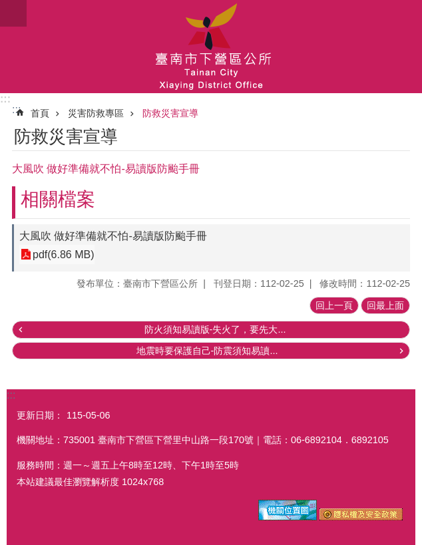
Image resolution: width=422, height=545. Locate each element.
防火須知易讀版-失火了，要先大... (215, 329)
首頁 (40, 113)
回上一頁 (334, 305)
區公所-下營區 (211, 46)
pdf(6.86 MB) (63, 254)
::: (5, 98)
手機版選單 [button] (13, 13)
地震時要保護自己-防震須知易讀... (207, 350)
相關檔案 (58, 199)
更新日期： (40, 415)
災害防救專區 (96, 113)
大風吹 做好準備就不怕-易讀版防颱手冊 (113, 236)
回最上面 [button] (385, 305)
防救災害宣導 (170, 113)
